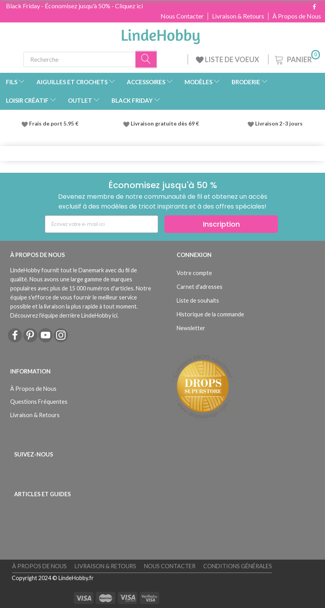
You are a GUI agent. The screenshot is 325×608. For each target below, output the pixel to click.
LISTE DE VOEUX (228, 59)
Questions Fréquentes (39, 401)
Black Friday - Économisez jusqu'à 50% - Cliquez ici (74, 5)
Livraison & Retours (238, 16)
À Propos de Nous (296, 16)
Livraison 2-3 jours (279, 123)
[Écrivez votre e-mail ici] (101, 224)
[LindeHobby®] (160, 34)
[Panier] (296, 58)
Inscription (221, 224)
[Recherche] (146, 59)
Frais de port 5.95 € (54, 123)
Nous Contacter (182, 16)
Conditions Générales (237, 566)
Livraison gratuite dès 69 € (166, 123)
